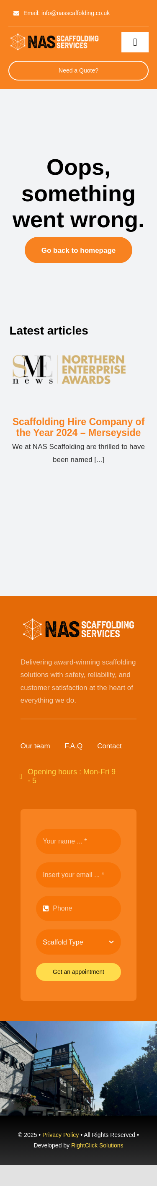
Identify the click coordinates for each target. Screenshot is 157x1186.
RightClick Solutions (97, 1145)
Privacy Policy (60, 1135)
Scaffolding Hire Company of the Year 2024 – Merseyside (79, 427)
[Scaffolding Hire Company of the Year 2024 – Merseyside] (78, 375)
